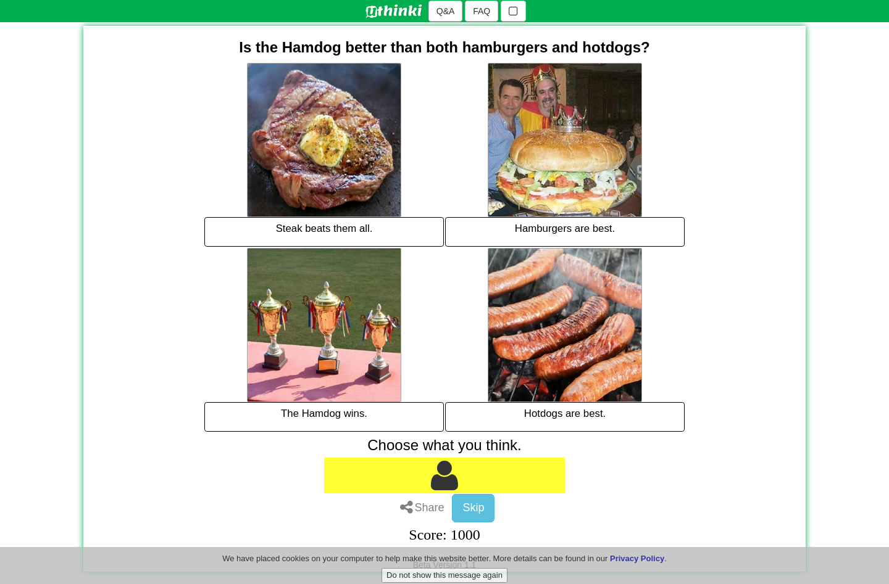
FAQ (481, 11)
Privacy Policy (637, 567)
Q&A (445, 11)
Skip (473, 507)
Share (422, 507)
